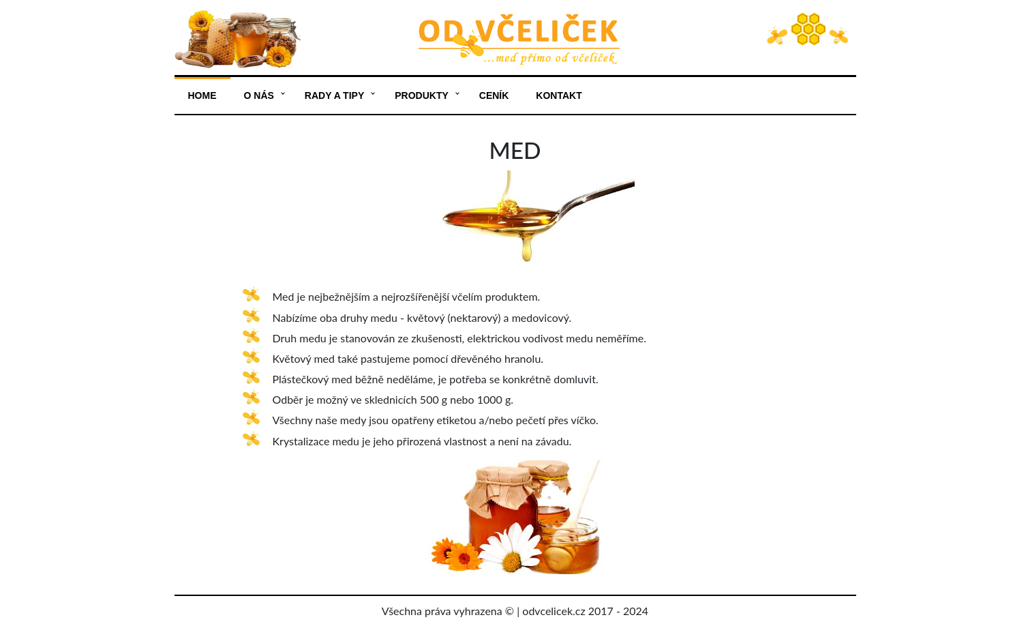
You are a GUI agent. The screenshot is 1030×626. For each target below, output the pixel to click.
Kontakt (558, 95)
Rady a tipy (334, 95)
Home (202, 95)
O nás (259, 95)
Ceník (494, 95)
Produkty (422, 95)
